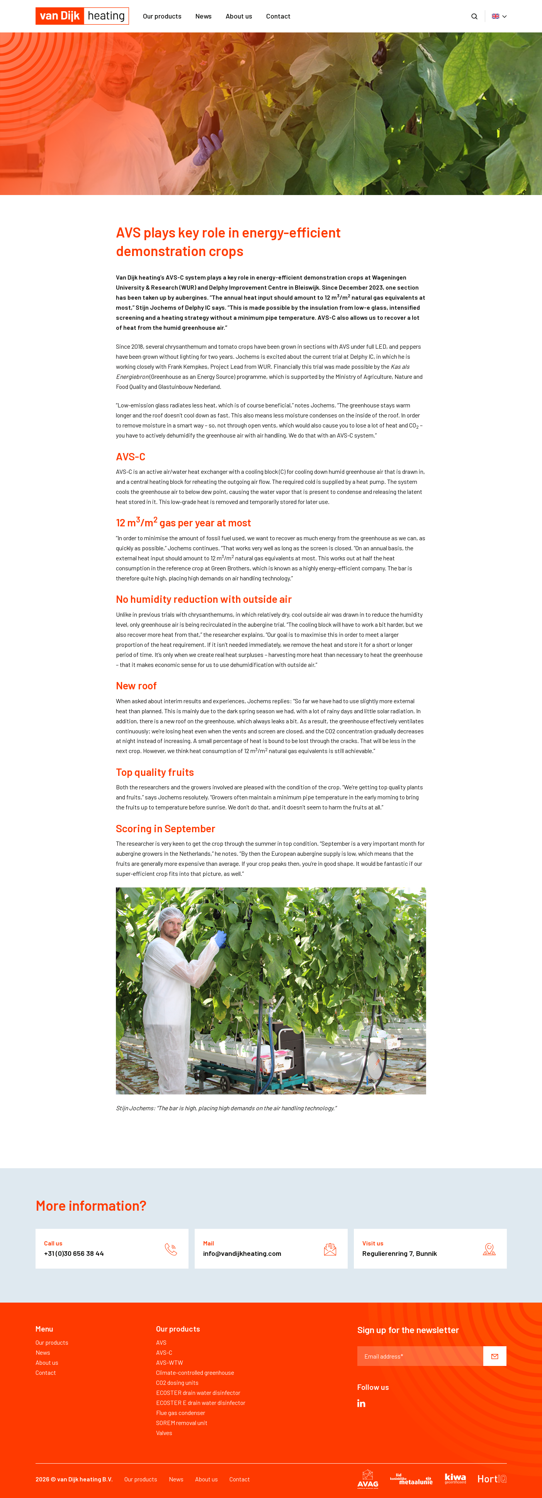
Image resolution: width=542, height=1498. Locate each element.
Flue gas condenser (180, 1412)
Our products (162, 16)
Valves (164, 1432)
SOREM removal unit (181, 1422)
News (203, 16)
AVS (161, 1342)
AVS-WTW (169, 1362)
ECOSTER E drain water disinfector (200, 1402)
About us (239, 16)
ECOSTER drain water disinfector (198, 1392)
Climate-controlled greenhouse (195, 1372)
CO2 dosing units (177, 1382)
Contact (278, 16)
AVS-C (164, 1352)
